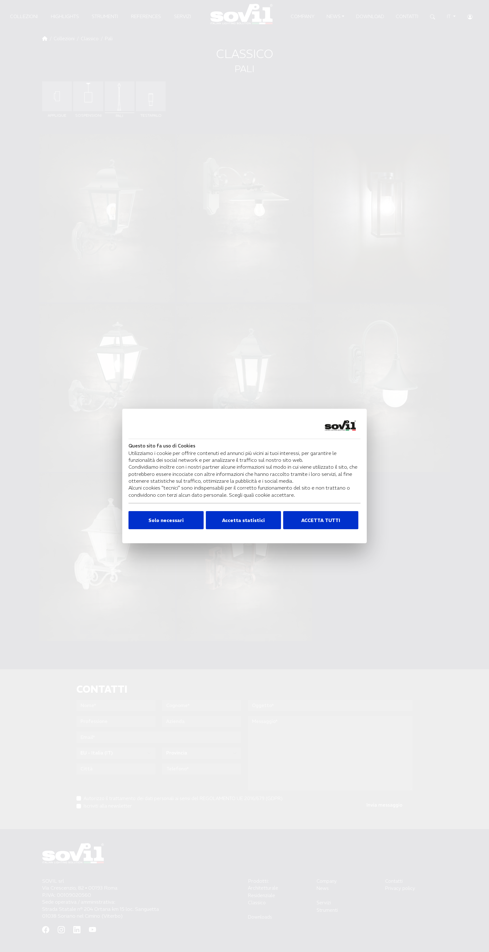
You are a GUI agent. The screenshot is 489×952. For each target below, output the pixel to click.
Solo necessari (166, 520)
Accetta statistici (243, 520)
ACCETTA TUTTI (320, 520)
